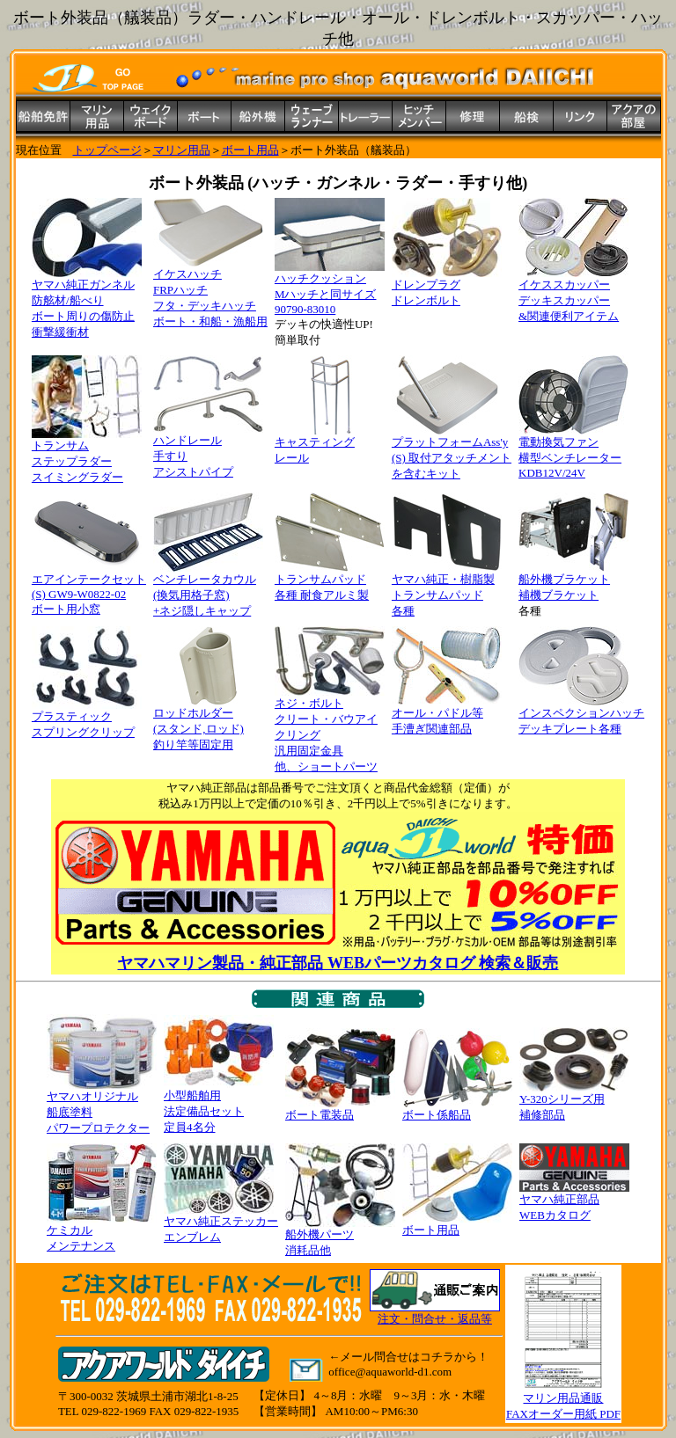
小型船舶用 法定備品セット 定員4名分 (219, 1105)
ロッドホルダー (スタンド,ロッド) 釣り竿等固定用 (208, 723)
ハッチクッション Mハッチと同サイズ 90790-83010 (330, 288)
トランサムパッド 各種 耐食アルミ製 (330, 581)
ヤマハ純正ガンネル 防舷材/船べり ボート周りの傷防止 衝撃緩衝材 (87, 302)
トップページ (107, 150)
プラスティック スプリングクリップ (87, 718)
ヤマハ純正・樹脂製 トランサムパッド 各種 (447, 589)
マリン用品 (181, 150)
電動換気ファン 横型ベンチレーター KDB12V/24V (573, 451)
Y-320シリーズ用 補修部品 (574, 1101)
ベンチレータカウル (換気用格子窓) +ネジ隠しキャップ (208, 589)
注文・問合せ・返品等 (435, 1318)
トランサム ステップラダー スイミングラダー (87, 455)
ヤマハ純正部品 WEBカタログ (574, 1201)
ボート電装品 (340, 1109)
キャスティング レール (330, 444)
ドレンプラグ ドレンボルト (447, 286)
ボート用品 (250, 150)
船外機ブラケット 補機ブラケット (573, 581)
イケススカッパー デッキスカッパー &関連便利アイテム (573, 294)
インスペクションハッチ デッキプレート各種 (581, 715)
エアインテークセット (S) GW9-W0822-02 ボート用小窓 (89, 588)
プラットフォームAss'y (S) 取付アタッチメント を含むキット (451, 452)
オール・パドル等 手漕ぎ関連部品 (447, 715)
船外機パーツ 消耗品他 (340, 1236)
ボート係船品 (457, 1109)
